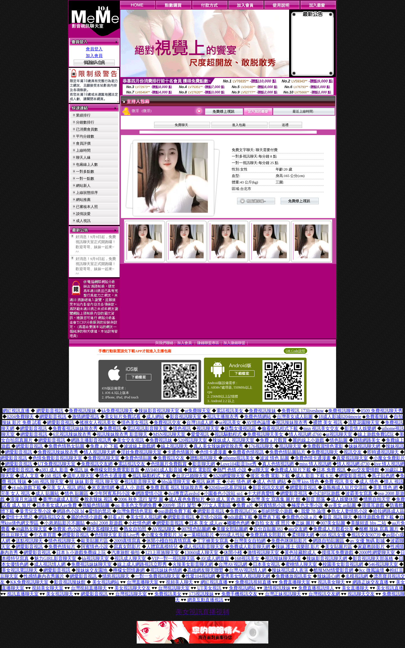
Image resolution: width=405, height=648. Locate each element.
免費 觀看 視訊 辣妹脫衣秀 (176, 487)
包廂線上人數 (87, 164)
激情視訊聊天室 (263, 552)
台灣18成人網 (199, 422)
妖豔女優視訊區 (240, 428)
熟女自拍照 (135, 528)
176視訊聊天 (261, 446)
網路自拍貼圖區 (328, 540)
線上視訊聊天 (174, 446)
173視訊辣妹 (201, 593)
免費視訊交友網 (96, 463)
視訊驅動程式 (228, 434)
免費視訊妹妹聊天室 (91, 564)
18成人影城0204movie (339, 416)
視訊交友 (353, 452)
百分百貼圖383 (268, 528)
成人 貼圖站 (47, 493)
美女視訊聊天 (59, 593)
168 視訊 (52, 475)
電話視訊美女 (229, 410)
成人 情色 (369, 481)
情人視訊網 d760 (305, 434)
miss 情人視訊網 (315, 463)
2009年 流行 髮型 (179, 505)
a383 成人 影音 (53, 469)
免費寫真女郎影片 (268, 534)
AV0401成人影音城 (163, 469)
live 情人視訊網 (389, 463)
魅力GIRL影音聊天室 (55, 558)
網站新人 (83, 185)
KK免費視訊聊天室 (29, 582)
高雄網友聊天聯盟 (205, 570)
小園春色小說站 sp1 (223, 493)
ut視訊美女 (229, 422)
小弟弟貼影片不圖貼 (64, 523)
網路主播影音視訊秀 (91, 440)
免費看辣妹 (377, 416)
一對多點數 (85, 171)
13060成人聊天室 (201, 552)
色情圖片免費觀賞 (169, 463)
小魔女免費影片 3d (164, 534)
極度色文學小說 (307, 505)
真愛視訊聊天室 (352, 458)
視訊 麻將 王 (208, 481)
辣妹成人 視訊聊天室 (233, 440)
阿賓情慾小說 (272, 505)
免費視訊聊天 (341, 410)
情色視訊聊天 (61, 540)
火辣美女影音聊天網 (192, 564)
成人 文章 (29, 475)
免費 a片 (245, 505)
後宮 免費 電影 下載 (270, 475)
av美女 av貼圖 (342, 505)
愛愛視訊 (200, 434)
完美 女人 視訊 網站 (66, 487)
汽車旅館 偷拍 (125, 552)
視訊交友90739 (366, 534)
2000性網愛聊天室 (377, 552)
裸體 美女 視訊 (327, 422)
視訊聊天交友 (361, 593)
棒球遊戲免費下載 (376, 517)
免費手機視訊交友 (239, 593)
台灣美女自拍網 (250, 540)
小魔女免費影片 (389, 458)
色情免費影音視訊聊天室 (57, 458)
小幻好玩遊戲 (326, 493)
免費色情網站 (257, 416)
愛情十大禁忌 (19, 517)
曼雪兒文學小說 (35, 511)
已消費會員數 (87, 129)
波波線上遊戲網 (139, 446)
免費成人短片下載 (293, 469)
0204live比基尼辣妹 (228, 487)
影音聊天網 (203, 463)
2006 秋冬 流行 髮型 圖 (140, 499)
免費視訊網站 (242, 588)
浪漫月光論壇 (23, 499)
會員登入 (94, 49)
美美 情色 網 (385, 487)
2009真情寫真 (127, 540)
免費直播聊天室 (294, 582)
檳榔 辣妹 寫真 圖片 (379, 528)
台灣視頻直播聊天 (89, 588)
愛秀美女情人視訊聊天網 (245, 576)
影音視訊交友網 (268, 487)
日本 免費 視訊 (331, 469)
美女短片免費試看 (123, 416)
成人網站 (155, 416)
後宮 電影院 (200, 469)
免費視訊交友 (167, 422)
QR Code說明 (295, 351)
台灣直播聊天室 (142, 582)
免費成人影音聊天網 (250, 546)
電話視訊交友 (131, 463)
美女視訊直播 (389, 588)
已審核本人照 (87, 207)
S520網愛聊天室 (229, 475)
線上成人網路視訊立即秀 (142, 564)
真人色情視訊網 (278, 463)
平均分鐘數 (85, 136)
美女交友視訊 (130, 440)
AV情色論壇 (258, 422)
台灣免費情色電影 (135, 511)
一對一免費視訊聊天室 (157, 576)
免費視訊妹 (161, 440)
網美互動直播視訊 (205, 599)
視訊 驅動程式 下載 (151, 475)
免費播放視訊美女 (294, 576)
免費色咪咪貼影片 (289, 540)
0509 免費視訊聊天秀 (381, 410)
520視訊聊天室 (192, 440)
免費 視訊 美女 (339, 481)
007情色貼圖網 (196, 528)
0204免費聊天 (20, 416)
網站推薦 (83, 200)
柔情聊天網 (303, 534)
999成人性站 (232, 534)
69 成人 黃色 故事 (227, 499)
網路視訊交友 (51, 517)
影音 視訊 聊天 (337, 517)
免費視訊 (112, 428)
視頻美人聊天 (179, 582)
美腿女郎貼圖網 (232, 528)
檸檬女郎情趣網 (129, 570)
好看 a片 (116, 517)
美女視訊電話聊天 (20, 570)
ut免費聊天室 (198, 410)
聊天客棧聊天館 (102, 528)
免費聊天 (181, 125)
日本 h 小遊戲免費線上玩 (81, 552)
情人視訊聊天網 (99, 452)
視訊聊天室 (208, 428)
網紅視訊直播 (16, 410)
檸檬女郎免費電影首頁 (116, 469)
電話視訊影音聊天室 (147, 428)
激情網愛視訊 (85, 416)
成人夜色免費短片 (187, 499)
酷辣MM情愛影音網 (333, 570)
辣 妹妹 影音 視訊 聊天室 (94, 481)
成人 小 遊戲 (132, 487)
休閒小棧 (233, 552)
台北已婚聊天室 (192, 475)
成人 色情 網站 (271, 481)
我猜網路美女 (366, 440)
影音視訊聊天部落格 (373, 558)
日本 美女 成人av (205, 523)
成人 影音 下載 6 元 (314, 475)
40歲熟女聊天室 (31, 528)
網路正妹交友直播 (370, 582)
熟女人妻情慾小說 (349, 511)
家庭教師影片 (371, 546)
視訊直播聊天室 (23, 593)
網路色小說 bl (70, 511)
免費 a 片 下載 (104, 446)
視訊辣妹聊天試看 (283, 558)
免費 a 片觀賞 (273, 440)
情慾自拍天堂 (376, 499)
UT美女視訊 (209, 588)
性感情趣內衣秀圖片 (44, 576)
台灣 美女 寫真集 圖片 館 (275, 499)
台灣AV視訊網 (233, 564)
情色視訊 (182, 428)
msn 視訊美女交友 (321, 428)
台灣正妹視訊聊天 (283, 593)
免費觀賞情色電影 (325, 446)
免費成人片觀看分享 (333, 528)
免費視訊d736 (243, 511)
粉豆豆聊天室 (14, 534)
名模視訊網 (356, 576)
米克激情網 (103, 487)
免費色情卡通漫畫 (313, 458)
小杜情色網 (139, 523)
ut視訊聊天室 (339, 434)
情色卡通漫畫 (113, 475)
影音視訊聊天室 (185, 416)
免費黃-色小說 (67, 528)
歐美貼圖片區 (94, 540)
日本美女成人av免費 (57, 505)
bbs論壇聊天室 (175, 481)
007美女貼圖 (332, 523)
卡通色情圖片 (180, 452)
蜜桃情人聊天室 (301, 564)
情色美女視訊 (134, 422)
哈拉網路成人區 (388, 511)
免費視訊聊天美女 (265, 434)
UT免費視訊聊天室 (56, 463)
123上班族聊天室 (162, 552)
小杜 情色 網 (238, 481)
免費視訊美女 (167, 593)
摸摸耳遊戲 (373, 505)
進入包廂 (239, 125)
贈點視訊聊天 (203, 458)
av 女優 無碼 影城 (367, 540)
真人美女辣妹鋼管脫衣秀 (218, 446)
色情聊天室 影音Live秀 (117, 534)
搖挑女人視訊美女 (98, 422)
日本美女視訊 (266, 564)
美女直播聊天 (355, 588)
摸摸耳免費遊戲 (337, 552)
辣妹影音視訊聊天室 (159, 410)
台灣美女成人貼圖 (295, 416)
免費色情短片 (61, 546)
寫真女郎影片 (127, 546)
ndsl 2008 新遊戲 (106, 523)
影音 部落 (315, 499)
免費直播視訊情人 (316, 588)
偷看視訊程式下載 (280, 428)
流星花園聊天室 (363, 422)
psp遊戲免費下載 (175, 511)
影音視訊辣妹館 (70, 582)
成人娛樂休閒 (344, 499)
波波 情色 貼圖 (274, 458)
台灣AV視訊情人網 (247, 570)
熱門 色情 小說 (231, 469)
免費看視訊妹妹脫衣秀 (75, 428)
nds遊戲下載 (240, 517)
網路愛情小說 (149, 493)
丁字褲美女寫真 (212, 540)
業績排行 (83, 115)
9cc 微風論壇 (371, 570)
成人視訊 (83, 221)
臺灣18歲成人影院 (61, 499)
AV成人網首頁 (215, 558)
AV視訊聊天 (164, 528)
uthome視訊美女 (238, 458)
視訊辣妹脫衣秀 (291, 422)
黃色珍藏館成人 (300, 552)
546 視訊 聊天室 (48, 481)
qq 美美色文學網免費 (136, 505)
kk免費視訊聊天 (117, 410)
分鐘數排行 (85, 122)
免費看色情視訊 (248, 452)
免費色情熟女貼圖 (66, 446)
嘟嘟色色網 (238, 523)
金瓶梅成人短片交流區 (344, 487)
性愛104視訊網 (200, 576)
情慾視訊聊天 (115, 576)
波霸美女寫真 (358, 493)
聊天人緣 (83, 157)
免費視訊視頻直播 (253, 582)
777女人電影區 (216, 505)
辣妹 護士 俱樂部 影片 (298, 546)
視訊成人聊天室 (130, 558)
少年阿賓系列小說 (112, 493)
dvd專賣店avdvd (183, 493)
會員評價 (83, 143)
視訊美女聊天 (331, 582)
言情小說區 (211, 517)
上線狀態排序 (87, 192)
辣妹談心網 (328, 576)
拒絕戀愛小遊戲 (277, 511)
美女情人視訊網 (146, 517)
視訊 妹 (81, 469)
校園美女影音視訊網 (343, 564)
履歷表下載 (269, 517)
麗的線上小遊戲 (308, 440)
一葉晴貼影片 (200, 534)
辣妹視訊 (395, 446)
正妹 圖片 (305, 523)
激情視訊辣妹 (277, 588)
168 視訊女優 (333, 534)
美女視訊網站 (105, 582)
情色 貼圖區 (76, 493)
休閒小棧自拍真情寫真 (168, 540)
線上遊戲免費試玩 (376, 434)
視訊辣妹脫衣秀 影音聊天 (122, 434)
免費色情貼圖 (138, 458)
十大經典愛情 (261, 493)
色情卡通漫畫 (213, 452)
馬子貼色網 (383, 475)
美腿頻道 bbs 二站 (368, 523)
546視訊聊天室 (383, 564)
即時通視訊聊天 (383, 452)
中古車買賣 (45, 534)
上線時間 (83, 150)
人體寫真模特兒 (162, 546)
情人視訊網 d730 (353, 463)
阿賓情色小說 (94, 546)
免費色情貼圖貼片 (287, 452)
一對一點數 (85, 178)
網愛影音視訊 (49, 410)
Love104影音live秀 (238, 463)
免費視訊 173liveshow (303, 410)
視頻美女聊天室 (47, 588)
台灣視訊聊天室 (174, 588)
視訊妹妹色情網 (166, 570)
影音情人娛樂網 (360, 428)
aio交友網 (297, 528)
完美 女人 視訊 (15, 493)
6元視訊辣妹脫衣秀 (72, 434)
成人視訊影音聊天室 (203, 546)
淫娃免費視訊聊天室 (141, 452)
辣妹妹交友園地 (91, 570)
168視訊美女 (247, 558)
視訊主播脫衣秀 (222, 416)
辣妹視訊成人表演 (290, 570)
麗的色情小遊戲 (86, 517)
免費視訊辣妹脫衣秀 (58, 452)
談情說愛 (83, 214)
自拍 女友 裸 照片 (272, 523)
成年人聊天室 (80, 475)
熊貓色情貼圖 (95, 505)
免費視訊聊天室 (103, 458)
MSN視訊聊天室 (169, 434)
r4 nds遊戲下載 (26, 487)
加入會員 (94, 55)
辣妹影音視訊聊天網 (327, 558)
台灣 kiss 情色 (305, 481)
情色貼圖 (339, 440)
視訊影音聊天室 (140, 481)
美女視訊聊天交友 (132, 588)
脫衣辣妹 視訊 (98, 499)
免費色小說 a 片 (301, 517)
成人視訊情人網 (50, 564)
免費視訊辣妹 (82, 410)
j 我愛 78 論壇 (311, 511)
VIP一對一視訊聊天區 (173, 558)
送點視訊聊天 (29, 540)
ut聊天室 (260, 469)
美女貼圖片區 (338, 546)
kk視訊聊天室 (95, 558)
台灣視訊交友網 (324, 593)
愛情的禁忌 (100, 511)
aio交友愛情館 (365, 469)
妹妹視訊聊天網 (364, 446)
